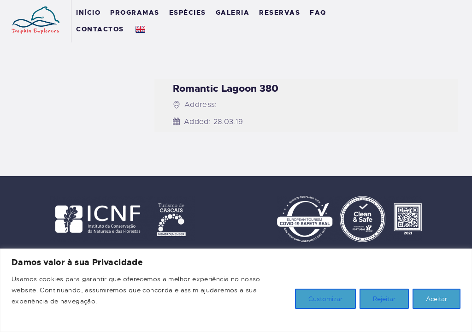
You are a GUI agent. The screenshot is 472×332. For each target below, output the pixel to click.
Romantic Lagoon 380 (225, 89)
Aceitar (436, 299)
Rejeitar (384, 299)
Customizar (325, 299)
